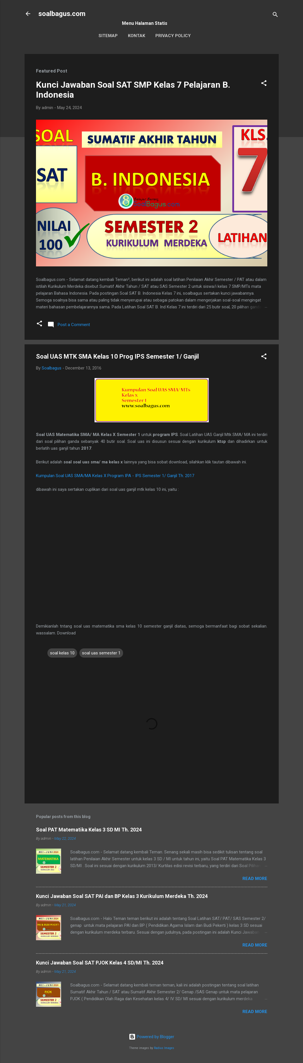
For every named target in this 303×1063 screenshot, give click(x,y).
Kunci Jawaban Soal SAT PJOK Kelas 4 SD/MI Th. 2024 (99, 963)
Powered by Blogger (151, 1036)
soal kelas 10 (62, 653)
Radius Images (164, 1048)
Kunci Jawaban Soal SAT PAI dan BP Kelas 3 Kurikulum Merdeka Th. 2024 (122, 896)
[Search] (275, 15)
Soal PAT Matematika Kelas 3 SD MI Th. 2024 (89, 830)
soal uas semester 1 (101, 653)
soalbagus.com (61, 14)
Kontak (136, 35)
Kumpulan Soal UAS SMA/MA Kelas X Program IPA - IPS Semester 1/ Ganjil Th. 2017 (115, 475)
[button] (263, 84)
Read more (254, 878)
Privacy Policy (173, 35)
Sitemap (108, 35)
